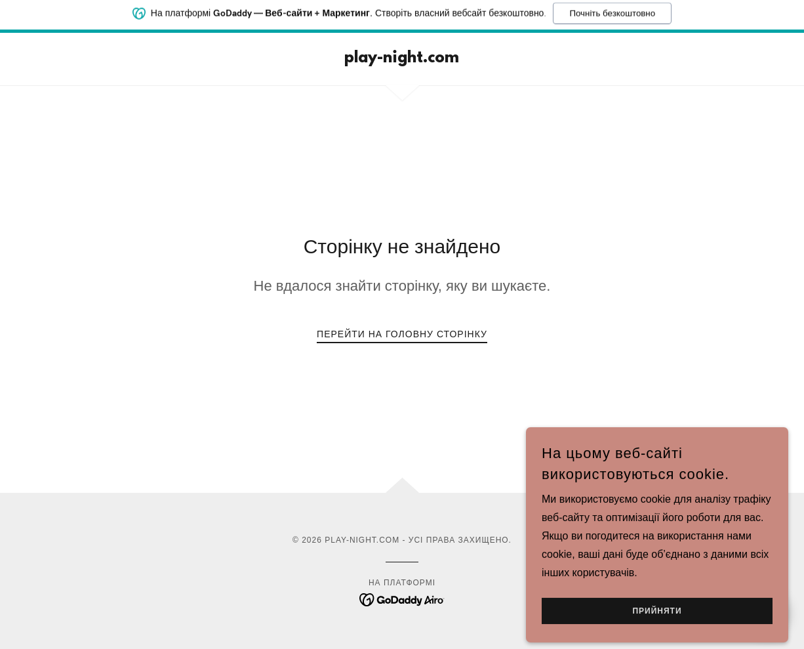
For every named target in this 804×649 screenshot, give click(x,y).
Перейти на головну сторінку (402, 334)
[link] (401, 58)
